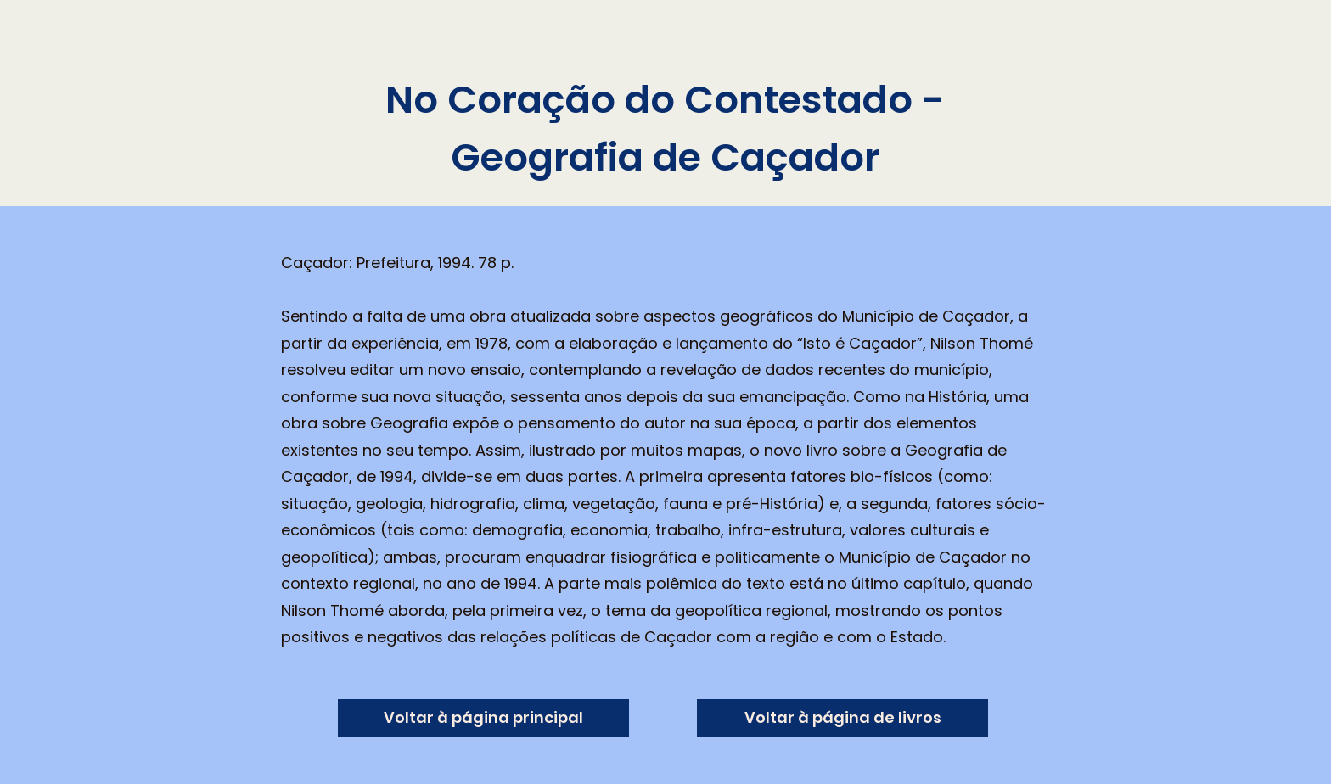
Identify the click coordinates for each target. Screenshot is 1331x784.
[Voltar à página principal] (483, 718)
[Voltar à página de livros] (842, 718)
